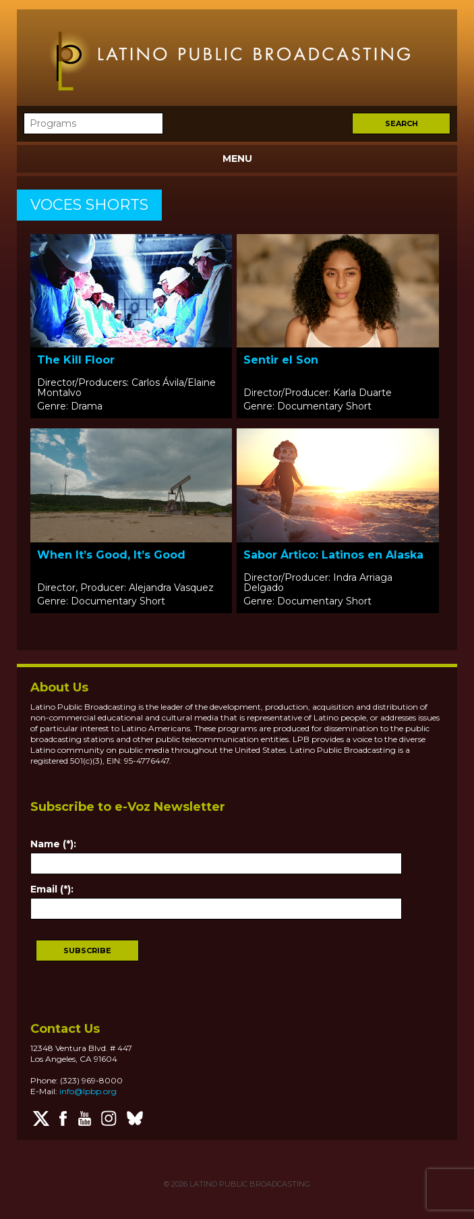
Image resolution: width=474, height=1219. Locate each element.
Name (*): (53, 844)
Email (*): (51, 889)
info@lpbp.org (88, 1091)
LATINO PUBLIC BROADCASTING (248, 1184)
